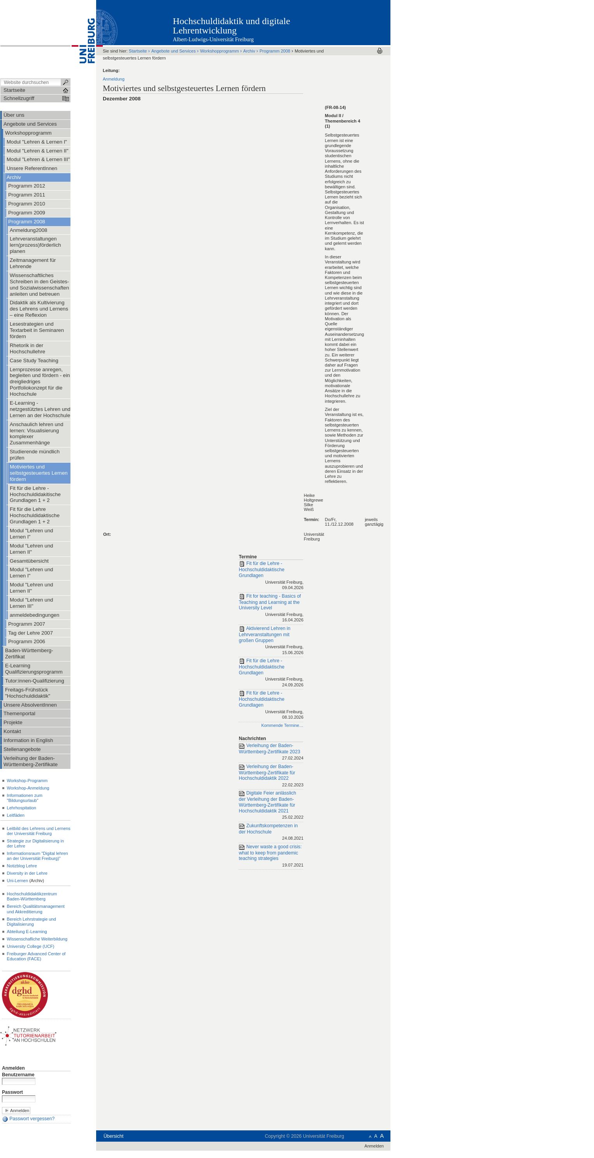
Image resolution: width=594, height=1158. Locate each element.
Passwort (12, 1092)
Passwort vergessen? (28, 1119)
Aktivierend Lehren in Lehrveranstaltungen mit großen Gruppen (271, 641)
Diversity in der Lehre (27, 873)
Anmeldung (114, 79)
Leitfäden (16, 815)
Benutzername (18, 1074)
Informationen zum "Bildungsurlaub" (24, 798)
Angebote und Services (173, 51)
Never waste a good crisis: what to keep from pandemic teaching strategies (271, 856)
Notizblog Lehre (22, 865)
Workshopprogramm (219, 51)
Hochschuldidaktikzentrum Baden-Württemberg (32, 896)
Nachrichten (252, 738)
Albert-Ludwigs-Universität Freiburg (213, 39)
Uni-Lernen (17, 880)
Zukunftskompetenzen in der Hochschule (271, 832)
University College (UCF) (30, 946)
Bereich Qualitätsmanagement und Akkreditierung (36, 909)
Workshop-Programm (27, 780)
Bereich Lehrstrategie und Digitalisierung (31, 921)
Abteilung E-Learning (27, 931)
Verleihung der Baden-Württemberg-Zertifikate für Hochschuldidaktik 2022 (271, 776)
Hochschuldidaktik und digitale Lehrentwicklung (231, 25)
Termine (248, 557)
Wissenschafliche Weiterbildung (37, 939)
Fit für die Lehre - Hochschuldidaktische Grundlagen (271, 576)
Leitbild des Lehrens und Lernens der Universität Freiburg (38, 831)
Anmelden (13, 1068)
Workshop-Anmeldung (28, 788)
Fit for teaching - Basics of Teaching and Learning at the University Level (271, 608)
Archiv (249, 51)
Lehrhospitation (21, 807)
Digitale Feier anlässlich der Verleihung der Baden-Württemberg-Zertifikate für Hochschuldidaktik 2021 (271, 805)
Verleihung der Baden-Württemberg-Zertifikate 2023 (271, 752)
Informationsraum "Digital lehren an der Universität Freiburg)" (37, 856)
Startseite (138, 51)
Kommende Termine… (282, 725)
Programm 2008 (275, 51)
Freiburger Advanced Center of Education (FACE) (36, 956)
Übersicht (113, 1136)
